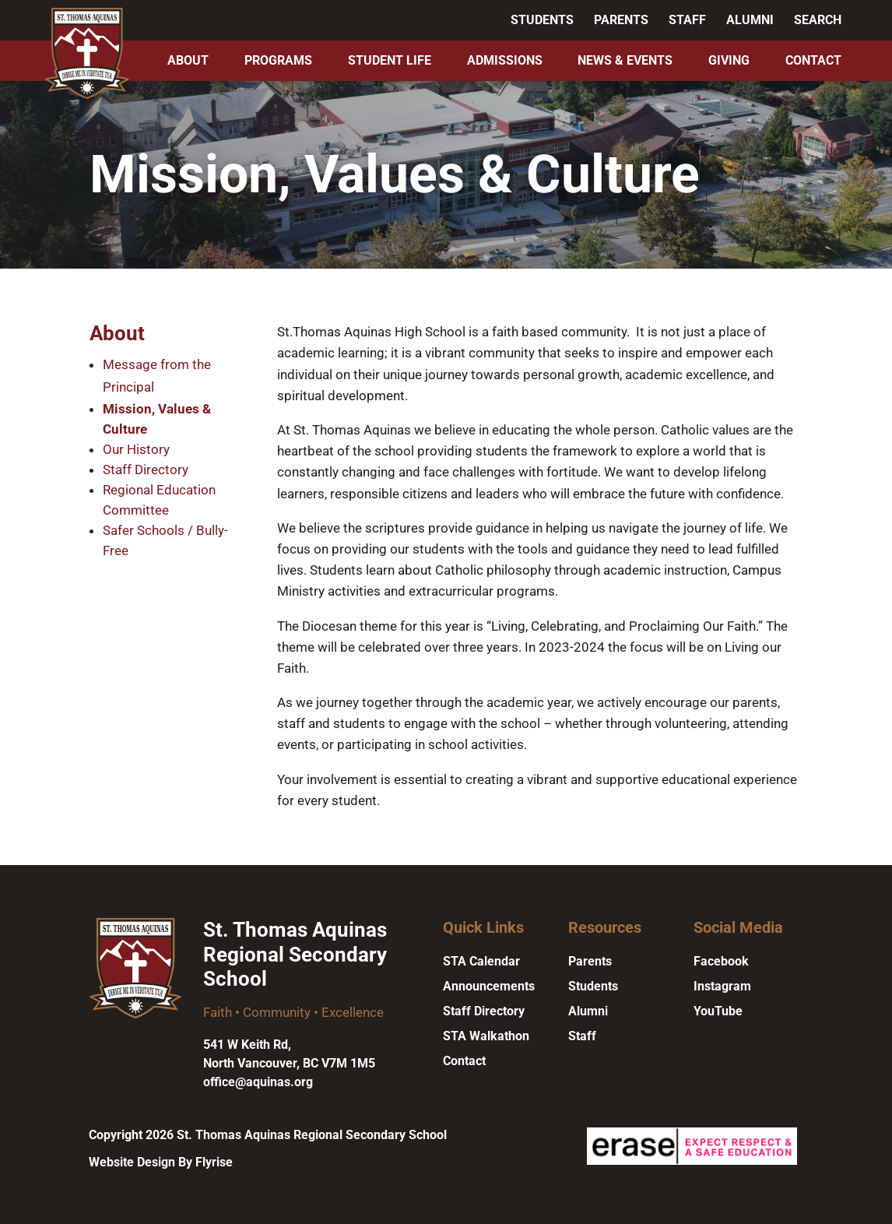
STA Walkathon (486, 1036)
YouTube (718, 1011)
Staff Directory (145, 469)
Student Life (389, 60)
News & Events (625, 60)
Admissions (505, 60)
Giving (729, 60)
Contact (813, 60)
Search (817, 19)
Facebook (721, 961)
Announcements (489, 986)
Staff (687, 19)
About (188, 60)
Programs (278, 60)
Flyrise (214, 1162)
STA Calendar (481, 961)
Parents (621, 19)
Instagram (722, 986)
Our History (136, 449)
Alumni (750, 19)
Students (542, 19)
